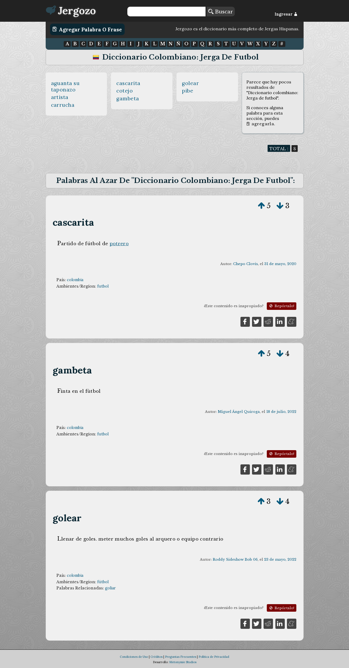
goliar (110, 588)
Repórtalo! (281, 306)
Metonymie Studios (182, 662)
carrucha (63, 105)
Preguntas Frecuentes (180, 657)
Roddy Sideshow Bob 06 (235, 559)
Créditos (156, 657)
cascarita (128, 83)
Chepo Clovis (245, 264)
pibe (187, 90)
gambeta (127, 98)
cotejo (124, 90)
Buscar (220, 11)
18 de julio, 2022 (281, 412)
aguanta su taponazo (65, 86)
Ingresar (286, 14)
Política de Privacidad (214, 657)
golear (190, 83)
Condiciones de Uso (134, 657)
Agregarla (260, 124)
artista (60, 97)
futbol (103, 286)
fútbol (103, 581)
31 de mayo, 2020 (280, 264)
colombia (75, 279)
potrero (119, 243)
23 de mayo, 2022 (280, 559)
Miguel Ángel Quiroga (239, 412)
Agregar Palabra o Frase (87, 29)
